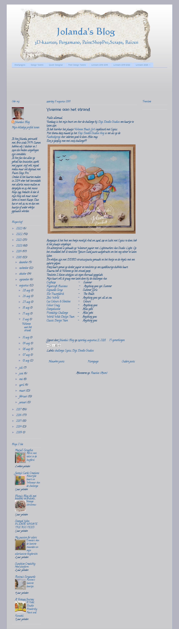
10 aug (26, 338)
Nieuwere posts (56, 362)
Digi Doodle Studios (109, 122)
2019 (19, 252)
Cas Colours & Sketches (58, 302)
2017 (19, 410)
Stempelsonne (53, 309)
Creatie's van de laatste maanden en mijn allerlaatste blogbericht (27, 547)
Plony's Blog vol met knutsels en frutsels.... (25, 497)
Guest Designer (56, 65)
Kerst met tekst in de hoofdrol (32, 456)
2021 (19, 240)
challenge (59, 351)
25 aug (26, 302)
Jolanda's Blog (22, 122)
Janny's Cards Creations (27, 473)
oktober (23, 274)
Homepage (93, 362)
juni (21, 374)
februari (23, 397)
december (24, 263)
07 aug (26, 355)
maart (22, 391)
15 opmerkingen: (117, 340)
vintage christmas (31, 503)
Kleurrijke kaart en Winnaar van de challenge (33, 481)
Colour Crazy (53, 305)
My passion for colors (26, 538)
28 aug (26, 291)
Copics (68, 351)
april (22, 385)
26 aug (26, 296)
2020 (19, 246)
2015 (19, 421)
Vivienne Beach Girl (84, 130)
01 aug (26, 361)
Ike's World (52, 298)
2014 (19, 427)
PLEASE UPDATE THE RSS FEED (26, 526)
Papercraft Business (56, 286)
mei (21, 379)
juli (21, 368)
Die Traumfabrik (55, 294)
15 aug (26, 314)
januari (23, 403)
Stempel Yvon (22, 521)
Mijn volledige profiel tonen (25, 128)
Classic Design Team (57, 321)
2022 (19, 234)
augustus (24, 286)
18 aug (26, 308)
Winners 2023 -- (143, 65)
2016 (19, 415)
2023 (19, 229)
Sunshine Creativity (25, 564)
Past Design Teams (77, 65)
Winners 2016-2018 (99, 65)
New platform (22, 567)
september (24, 280)
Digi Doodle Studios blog (91, 133)
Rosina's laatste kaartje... (31, 583)
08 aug (26, 349)
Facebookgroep (53, 137)
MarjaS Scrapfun (24, 450)
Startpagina (19, 65)
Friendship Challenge (57, 313)
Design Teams (37, 65)
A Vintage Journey (24, 600)
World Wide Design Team (60, 317)
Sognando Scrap (54, 290)
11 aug (25, 320)
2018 (19, 258)
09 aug (26, 344)
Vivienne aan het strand (68, 109)
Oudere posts (128, 362)
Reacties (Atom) (99, 373)
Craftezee (51, 283)
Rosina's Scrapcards (25, 577)
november (24, 268)
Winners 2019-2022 (121, 65)
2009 (19, 433)
